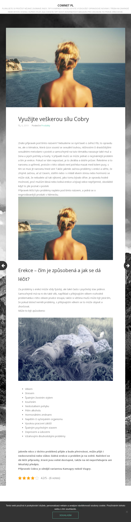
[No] (126, 511)
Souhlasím (65, 515)
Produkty (45, 125)
